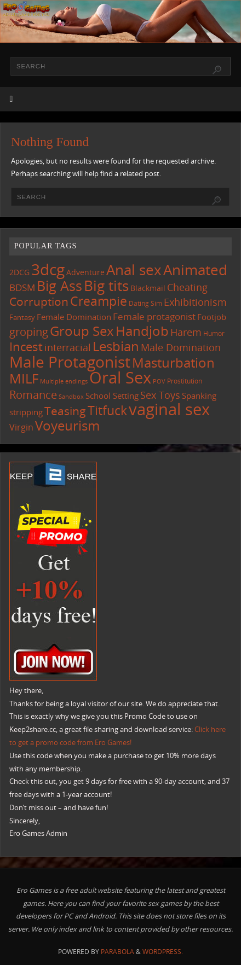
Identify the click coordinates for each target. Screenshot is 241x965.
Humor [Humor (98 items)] (214, 333)
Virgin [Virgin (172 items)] (21, 427)
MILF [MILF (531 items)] (23, 378)
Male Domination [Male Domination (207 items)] (181, 347)
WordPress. (162, 951)
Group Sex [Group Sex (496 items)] (82, 331)
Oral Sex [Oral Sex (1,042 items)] (120, 377)
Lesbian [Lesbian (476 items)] (116, 346)
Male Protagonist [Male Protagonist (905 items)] (69, 361)
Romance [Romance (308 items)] (33, 394)
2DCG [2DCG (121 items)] (19, 272)
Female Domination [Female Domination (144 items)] (74, 316)
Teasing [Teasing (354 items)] (65, 410)
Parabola (117, 951)
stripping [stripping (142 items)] (26, 411)
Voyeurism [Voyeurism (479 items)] (67, 425)
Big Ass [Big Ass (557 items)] (59, 286)
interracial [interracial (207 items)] (67, 347)
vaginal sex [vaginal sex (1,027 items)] (169, 409)
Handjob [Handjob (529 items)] (142, 331)
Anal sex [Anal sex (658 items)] (134, 270)
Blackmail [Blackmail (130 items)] (147, 288)
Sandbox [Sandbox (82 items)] (71, 396)
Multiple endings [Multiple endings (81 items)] (64, 381)
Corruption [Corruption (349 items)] (38, 301)
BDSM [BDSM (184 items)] (22, 287)
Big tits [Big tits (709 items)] (106, 285)
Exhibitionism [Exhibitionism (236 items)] (195, 302)
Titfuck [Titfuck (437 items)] (107, 410)
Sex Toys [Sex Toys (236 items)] (160, 395)
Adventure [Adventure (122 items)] (85, 272)
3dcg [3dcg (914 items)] (48, 269)
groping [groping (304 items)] (28, 331)
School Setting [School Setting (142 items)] (112, 395)
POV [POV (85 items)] (159, 381)
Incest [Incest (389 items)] (26, 346)
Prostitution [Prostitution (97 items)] (184, 381)
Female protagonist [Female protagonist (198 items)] (154, 316)
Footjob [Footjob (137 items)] (211, 316)
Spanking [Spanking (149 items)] (199, 395)
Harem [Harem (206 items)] (186, 332)
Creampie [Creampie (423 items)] (98, 301)
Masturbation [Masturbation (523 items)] (173, 362)
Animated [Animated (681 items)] (195, 270)
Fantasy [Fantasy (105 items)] (22, 317)
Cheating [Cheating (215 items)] (187, 287)
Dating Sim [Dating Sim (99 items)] (145, 303)
